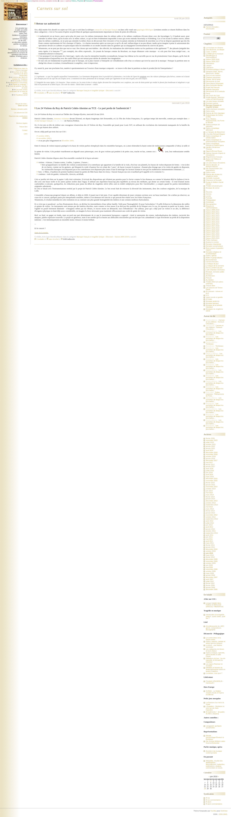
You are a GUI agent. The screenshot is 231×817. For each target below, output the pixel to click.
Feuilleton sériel (21, 95)
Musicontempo (211, 260)
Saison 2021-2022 (212, 234)
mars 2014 (210, 495)
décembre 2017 (211, 460)
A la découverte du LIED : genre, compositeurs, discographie (215, 628)
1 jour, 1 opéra (211, 52)
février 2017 (210, 464)
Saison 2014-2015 (212, 220)
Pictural (208, 278)
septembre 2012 (212, 519)
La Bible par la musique (214, 54)
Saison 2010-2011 (212, 212)
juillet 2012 (210, 523)
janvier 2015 (210, 485)
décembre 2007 (211, 577)
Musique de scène (212, 188)
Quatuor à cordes (212, 242)
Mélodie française (212, 89)
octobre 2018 (211, 456)
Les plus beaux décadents (215, 163)
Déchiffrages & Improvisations (211, 56)
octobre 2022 (211, 444)
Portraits (209, 198)
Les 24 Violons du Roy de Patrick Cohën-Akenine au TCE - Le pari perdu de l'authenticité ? (83, 108)
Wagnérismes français (214, 157)
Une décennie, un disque (215, 49)
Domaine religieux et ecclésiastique (213, 253)
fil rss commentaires (213, 800)
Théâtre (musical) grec (214, 186)
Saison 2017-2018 (212, 226)
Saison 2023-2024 (212, 238)
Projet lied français (213, 87)
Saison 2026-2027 (212, 61)
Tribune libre (23, 127)
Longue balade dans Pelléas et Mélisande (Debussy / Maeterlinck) (214, 604)
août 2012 (209, 521)
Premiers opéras (212, 103)
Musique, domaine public (19, 109)
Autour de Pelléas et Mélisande (213, 160)
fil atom (208, 802)
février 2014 (210, 497)
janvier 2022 (210, 446)
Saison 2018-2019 (212, 228)
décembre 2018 (211, 452)
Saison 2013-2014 (212, 218)
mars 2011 (210, 543)
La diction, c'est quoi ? (214, 673)
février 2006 (210, 585)
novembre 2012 (211, 515)
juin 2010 (209, 553)
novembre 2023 (211, 440)
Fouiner (207, 34)
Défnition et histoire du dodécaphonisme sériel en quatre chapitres (215, 669)
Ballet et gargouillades (214, 258)
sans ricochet (54, 93)
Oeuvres (209, 192)
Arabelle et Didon (21, 81)
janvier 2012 (210, 529)
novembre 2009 (211, 561)
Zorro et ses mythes (213, 75)
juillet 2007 (210, 581)
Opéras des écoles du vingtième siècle (214, 175)
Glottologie (210, 202)
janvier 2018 (210, 458)
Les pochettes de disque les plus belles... (214, 333)
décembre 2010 (211, 549)
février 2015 (210, 483)
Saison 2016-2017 (212, 224)
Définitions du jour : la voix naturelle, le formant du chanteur (215, 660)
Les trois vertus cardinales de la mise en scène (18, 91)
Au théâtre (209, 280)
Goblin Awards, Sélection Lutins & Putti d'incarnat (215, 98)
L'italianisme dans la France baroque (19, 69)
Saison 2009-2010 (122, 237)
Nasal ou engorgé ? (20, 84)
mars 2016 (210, 477)
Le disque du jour (212, 264)
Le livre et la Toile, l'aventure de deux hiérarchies (20, 73)
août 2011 (209, 535)
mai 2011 (209, 539)
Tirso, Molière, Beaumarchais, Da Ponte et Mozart (215, 120)
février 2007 (210, 583)
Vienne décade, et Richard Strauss (212, 165)
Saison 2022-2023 (212, 236)
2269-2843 (223, 814)
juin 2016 (209, 472)
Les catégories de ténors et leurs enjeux (215, 650)
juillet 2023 (210, 442)
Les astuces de (20, 112)
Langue (208, 65)
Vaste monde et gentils (214, 297)
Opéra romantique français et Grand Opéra (215, 144)
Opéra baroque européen (215, 109)
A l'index (209, 299)
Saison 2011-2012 (212, 214)
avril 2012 (209, 527)
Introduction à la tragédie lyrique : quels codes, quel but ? (215, 616)
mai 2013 (209, 507)
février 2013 (210, 511)
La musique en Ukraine (214, 48)
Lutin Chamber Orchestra (215, 270)
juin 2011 (209, 537)
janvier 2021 (210, 448)
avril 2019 (209, 450)
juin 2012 (209, 525)
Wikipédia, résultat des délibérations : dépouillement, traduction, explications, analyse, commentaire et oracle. (215, 764)
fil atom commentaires (214, 804)
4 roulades (40, 93)
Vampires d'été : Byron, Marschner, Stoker (214, 72)
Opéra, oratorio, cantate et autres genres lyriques (215, 642)
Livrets (208, 196)
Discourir (109, 90)
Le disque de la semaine (215, 266)
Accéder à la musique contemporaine (214, 752)
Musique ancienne (212, 301)
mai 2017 (209, 462)
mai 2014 (209, 493)
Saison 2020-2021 (212, 232)
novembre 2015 (211, 480)
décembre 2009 (68, 141)
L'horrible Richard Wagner (215, 134)
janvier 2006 (210, 587)
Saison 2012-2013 (212, 216)
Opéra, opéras (211, 255)
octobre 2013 (211, 503)
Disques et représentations (211, 207)
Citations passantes (213, 77)
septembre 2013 (212, 505)
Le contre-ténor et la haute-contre (213, 638)
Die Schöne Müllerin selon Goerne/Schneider (215, 742)
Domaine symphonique (214, 246)
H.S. (207, 295)
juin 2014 (209, 491)
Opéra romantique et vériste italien (213, 137)
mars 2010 (210, 555)
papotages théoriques (145, 30)
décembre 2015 (211, 478)
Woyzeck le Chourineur (18, 82)
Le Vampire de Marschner (215, 132)
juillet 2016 (210, 470)
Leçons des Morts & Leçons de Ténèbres (19, 78)
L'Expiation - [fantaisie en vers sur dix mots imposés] (215, 708)
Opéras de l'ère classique (215, 113)
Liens (25, 134)
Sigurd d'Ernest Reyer (214, 151)
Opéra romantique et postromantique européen (215, 140)
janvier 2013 (210, 513)
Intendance (210, 63)
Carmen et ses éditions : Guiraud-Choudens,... (215, 321)
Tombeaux (209, 344)
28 (205, 788)
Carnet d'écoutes (212, 262)
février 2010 (210, 557)
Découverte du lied (213, 81)
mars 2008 (210, 573)
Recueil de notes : (21, 104)
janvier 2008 (210, 575)
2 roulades (40, 239)
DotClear (224, 811)
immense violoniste (61, 118)
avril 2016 (209, 474)
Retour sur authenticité (48, 23)
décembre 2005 (211, 589)
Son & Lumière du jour (214, 268)
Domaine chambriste (213, 244)
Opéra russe (210, 172)
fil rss (208, 798)
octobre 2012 (211, 517)
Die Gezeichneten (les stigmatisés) (214, 169)
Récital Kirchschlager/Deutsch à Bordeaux (215, 737)
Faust (208, 93)
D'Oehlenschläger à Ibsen (215, 69)
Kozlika (213, 811)
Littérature (209, 67)
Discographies (211, 204)
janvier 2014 (210, 499)
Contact (24, 130)
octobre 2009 (211, 563)
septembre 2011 (212, 533)
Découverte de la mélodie (215, 91)
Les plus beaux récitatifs (215, 101)
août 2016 (209, 468)
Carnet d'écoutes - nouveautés (212, 28)
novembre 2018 (211, 454)
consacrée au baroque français (106, 30)
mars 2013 (210, 509)
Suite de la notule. (41, 232)
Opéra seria (210, 111)
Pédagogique (211, 200)
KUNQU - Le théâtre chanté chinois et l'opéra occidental (215, 692)
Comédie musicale (213, 178)
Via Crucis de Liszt (213, 95)
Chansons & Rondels (213, 180)
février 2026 (210, 438)
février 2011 (210, 545)
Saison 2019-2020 (212, 230)
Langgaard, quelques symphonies (213, 727)
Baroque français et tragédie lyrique (91, 90)
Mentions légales (21, 123)
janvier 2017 (210, 466)
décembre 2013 (211, 501)
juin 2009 (209, 565)
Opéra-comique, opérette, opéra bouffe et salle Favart (215, 654)
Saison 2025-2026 (212, 59)
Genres (208, 194)
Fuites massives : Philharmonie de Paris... (215, 394)
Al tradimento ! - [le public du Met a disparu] (215, 713)
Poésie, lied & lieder (213, 79)
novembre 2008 (44, 138)
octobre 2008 (43, 136)
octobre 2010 (211, 551)
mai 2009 (209, 567)
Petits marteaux (211, 240)
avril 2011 (209, 541)
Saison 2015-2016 (212, 222)
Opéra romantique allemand (212, 129)
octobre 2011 (211, 531)
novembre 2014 (211, 487)
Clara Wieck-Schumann (214, 83)
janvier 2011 (210, 547)
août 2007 (209, 579)
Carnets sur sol (52, 8)
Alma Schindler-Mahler (214, 85)
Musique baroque (212, 303)
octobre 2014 (211, 489)
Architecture (210, 276)
